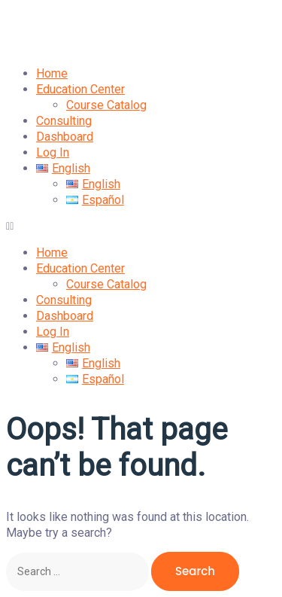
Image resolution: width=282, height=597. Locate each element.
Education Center (80, 89)
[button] (141, 226)
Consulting (64, 121)
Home (52, 73)
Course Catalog (106, 105)
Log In (52, 152)
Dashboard (64, 136)
